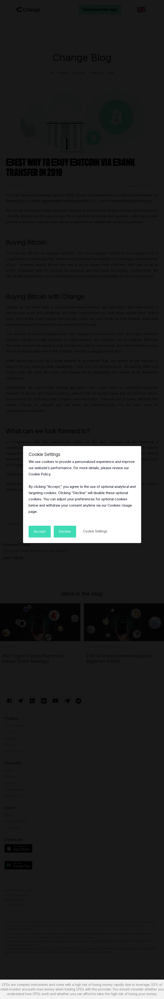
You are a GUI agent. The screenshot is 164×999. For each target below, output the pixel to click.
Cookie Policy (39, 474)
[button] (40, 531)
